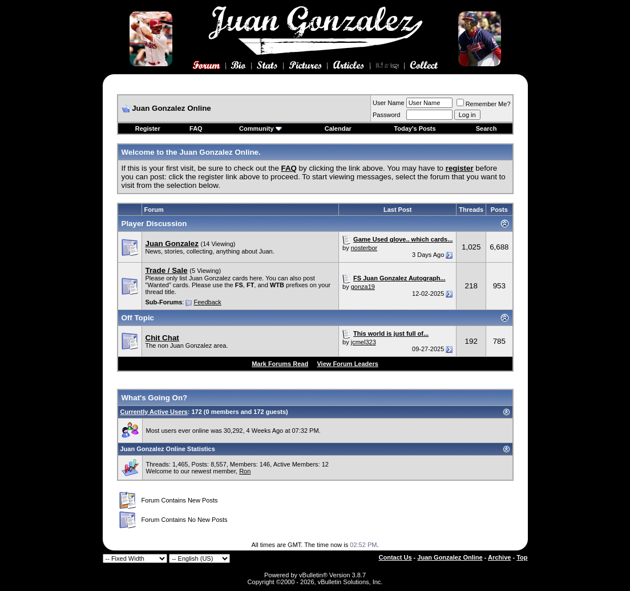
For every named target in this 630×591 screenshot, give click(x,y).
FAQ (196, 128)
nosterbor (364, 247)
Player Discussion (154, 223)
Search (486, 128)
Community (260, 128)
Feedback (207, 302)
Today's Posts (414, 128)
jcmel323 (363, 342)
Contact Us (395, 557)
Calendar (338, 128)
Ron (245, 471)
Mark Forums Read (280, 363)
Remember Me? (484, 103)
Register (147, 128)
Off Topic (138, 317)
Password (386, 114)
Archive (499, 557)
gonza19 (363, 286)
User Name (389, 102)
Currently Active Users (154, 411)
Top (521, 557)
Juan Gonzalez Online (449, 557)
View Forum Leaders (347, 363)
